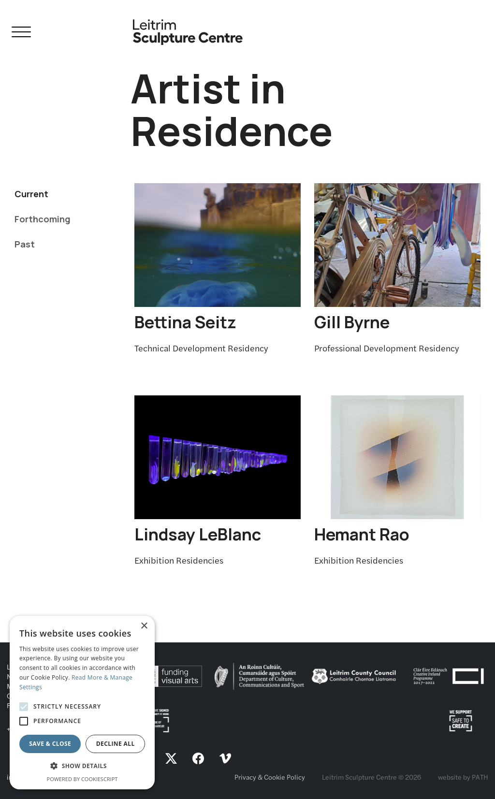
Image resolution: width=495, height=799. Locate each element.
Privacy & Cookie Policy (269, 777)
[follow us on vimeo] (225, 760)
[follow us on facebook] (198, 760)
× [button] (143, 626)
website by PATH (463, 777)
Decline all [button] (115, 744)
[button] (82, 766)
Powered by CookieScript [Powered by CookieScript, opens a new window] (82, 779)
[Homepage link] (188, 28)
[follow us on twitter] (171, 760)
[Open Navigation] (21, 33)
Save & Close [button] (50, 744)
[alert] (82, 702)
